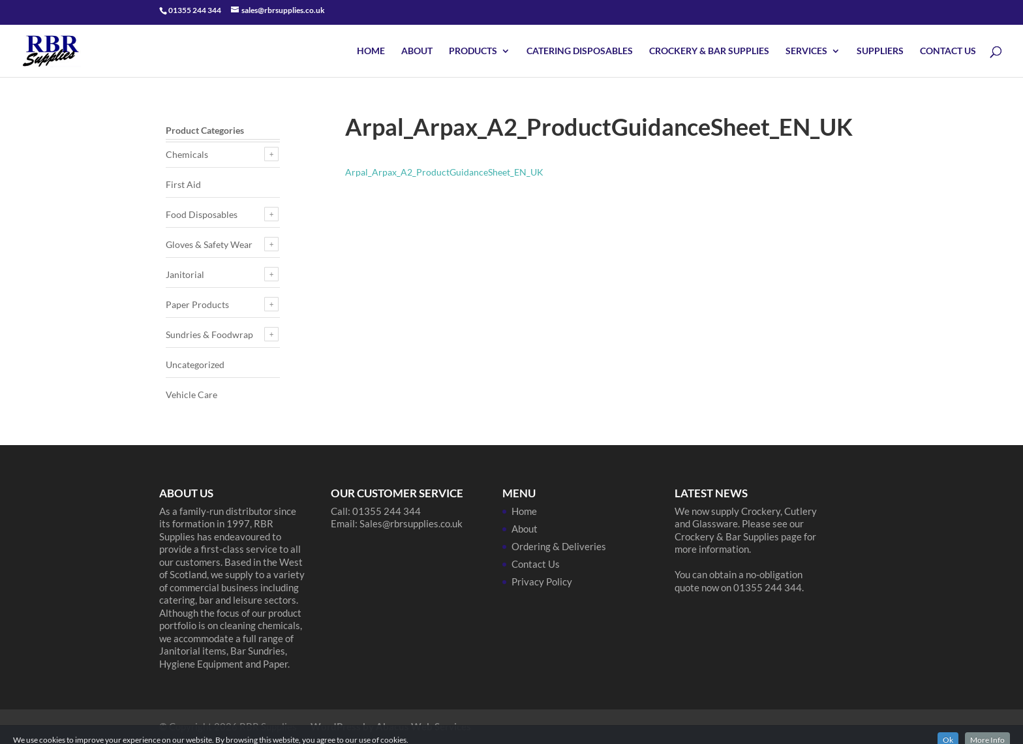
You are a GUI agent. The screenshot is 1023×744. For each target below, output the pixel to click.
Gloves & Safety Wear (209, 244)
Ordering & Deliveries (559, 546)
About (417, 51)
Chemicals (187, 154)
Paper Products (197, 304)
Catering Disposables (580, 51)
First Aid (183, 184)
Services (806, 51)
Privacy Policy (542, 581)
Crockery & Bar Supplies (709, 51)
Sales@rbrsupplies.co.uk (411, 523)
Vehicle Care (191, 394)
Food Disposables (201, 214)
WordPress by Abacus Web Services (391, 726)
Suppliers (880, 51)
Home (371, 51)
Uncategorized (195, 364)
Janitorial (185, 274)
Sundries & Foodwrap (209, 334)
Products (473, 51)
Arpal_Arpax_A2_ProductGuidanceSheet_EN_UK (444, 172)
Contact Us (948, 51)
